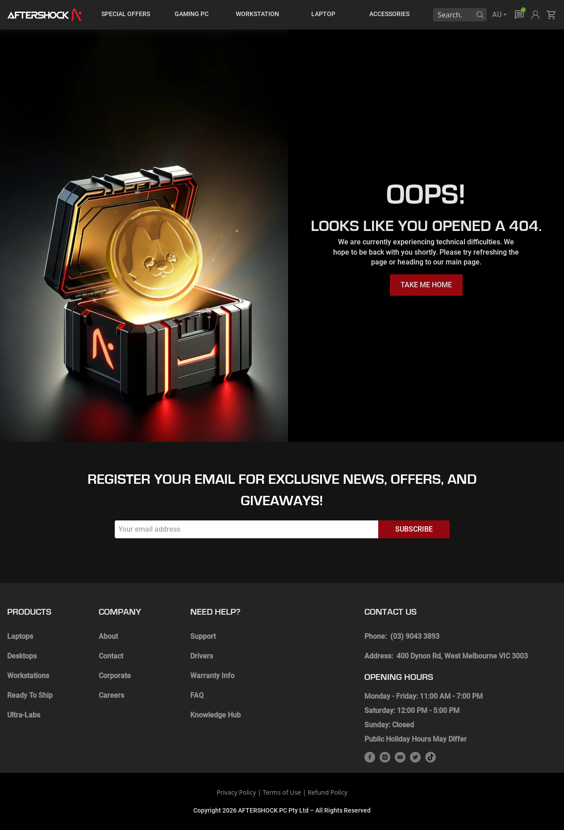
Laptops (20, 636)
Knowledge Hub (215, 715)
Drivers (201, 656)
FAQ (197, 695)
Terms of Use (282, 792)
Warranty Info (212, 675)
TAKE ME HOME (426, 285)
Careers (111, 695)
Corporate (115, 675)
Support (203, 636)
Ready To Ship (30, 695)
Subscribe (414, 529)
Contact (111, 656)
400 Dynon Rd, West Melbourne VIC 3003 (462, 656)
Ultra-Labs (23, 715)
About (108, 636)
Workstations (28, 675)
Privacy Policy (236, 792)
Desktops (22, 656)
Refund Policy (327, 792)
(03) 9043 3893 (414, 636)
